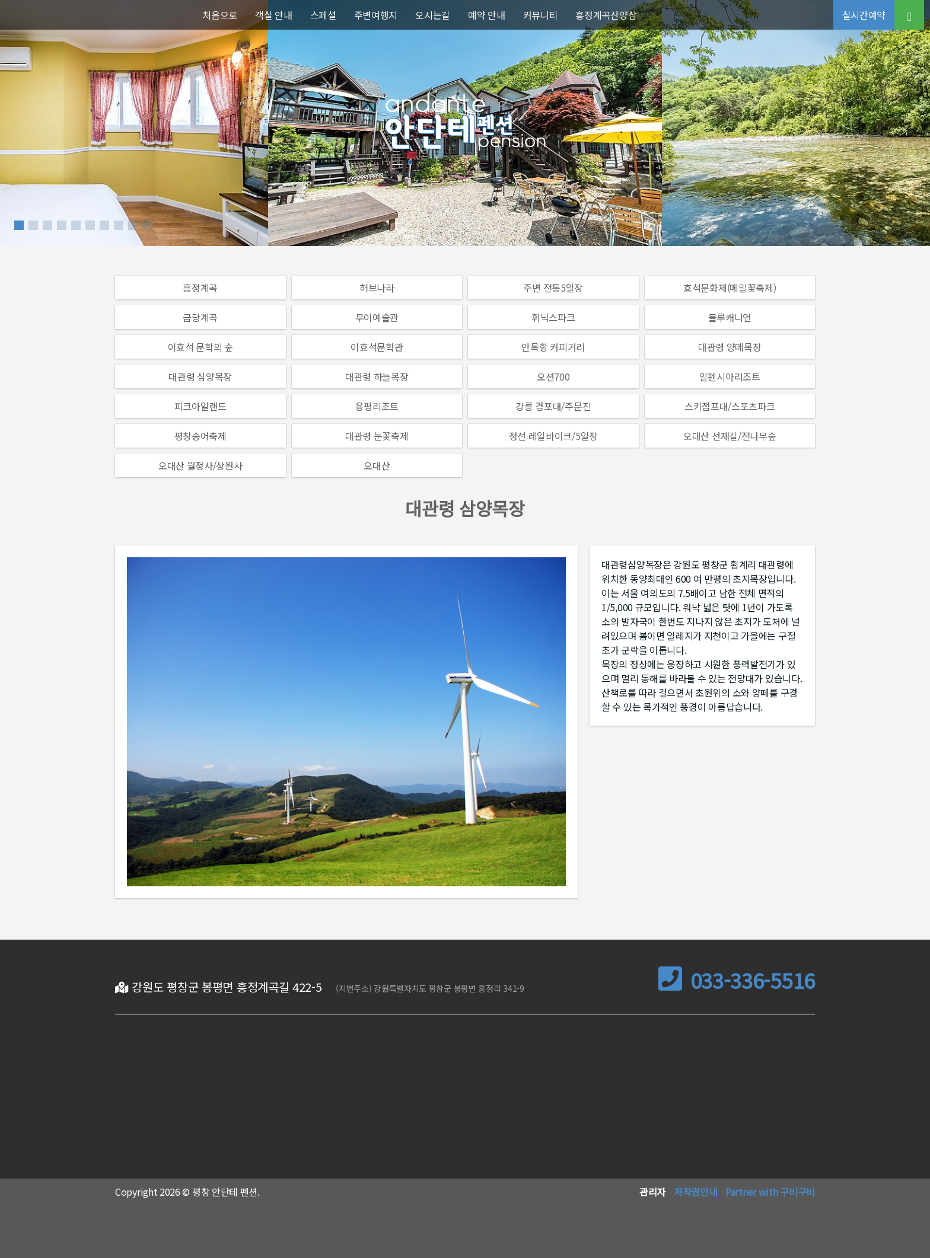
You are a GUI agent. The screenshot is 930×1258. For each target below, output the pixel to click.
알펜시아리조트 (729, 376)
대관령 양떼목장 (730, 347)
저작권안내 (696, 1191)
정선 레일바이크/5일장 (553, 436)
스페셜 (323, 15)
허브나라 (376, 287)
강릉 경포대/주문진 (553, 406)
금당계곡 (200, 317)
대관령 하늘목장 (377, 376)
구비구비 (797, 1191)
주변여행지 (376, 15)
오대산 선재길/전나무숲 (729, 436)
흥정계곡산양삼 (605, 15)
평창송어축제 (200, 436)
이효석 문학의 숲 (200, 347)
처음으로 (219, 15)
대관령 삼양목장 (200, 376)
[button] (19, 225)
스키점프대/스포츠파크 (729, 406)
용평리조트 (377, 406)
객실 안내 (273, 15)
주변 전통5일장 (553, 287)
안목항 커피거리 (553, 347)
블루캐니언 (730, 317)
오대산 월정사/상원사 (200, 465)
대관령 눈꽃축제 (377, 436)
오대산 (377, 465)
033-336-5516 (736, 980)
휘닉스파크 (553, 317)
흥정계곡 (200, 287)
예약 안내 (486, 15)
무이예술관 (377, 317)
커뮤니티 (540, 15)
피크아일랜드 (200, 406)
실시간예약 (864, 15)
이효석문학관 (377, 347)
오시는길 (432, 15)
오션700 (553, 376)
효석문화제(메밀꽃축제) (729, 287)
